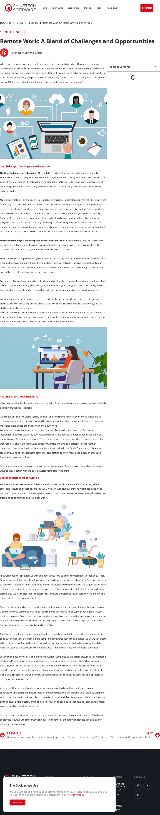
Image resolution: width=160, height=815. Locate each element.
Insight (5, 23)
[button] (155, 66)
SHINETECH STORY (27, 23)
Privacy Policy (76, 794)
